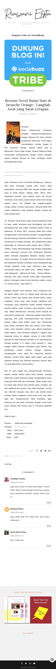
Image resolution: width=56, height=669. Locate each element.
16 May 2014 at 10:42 (16, 512)
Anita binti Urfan (18, 532)
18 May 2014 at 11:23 (16, 536)
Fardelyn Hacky (17, 478)
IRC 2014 (12, 456)
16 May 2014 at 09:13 (16, 482)
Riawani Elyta (16, 509)
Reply (49, 503)
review (18, 456)
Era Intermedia (20, 427)
